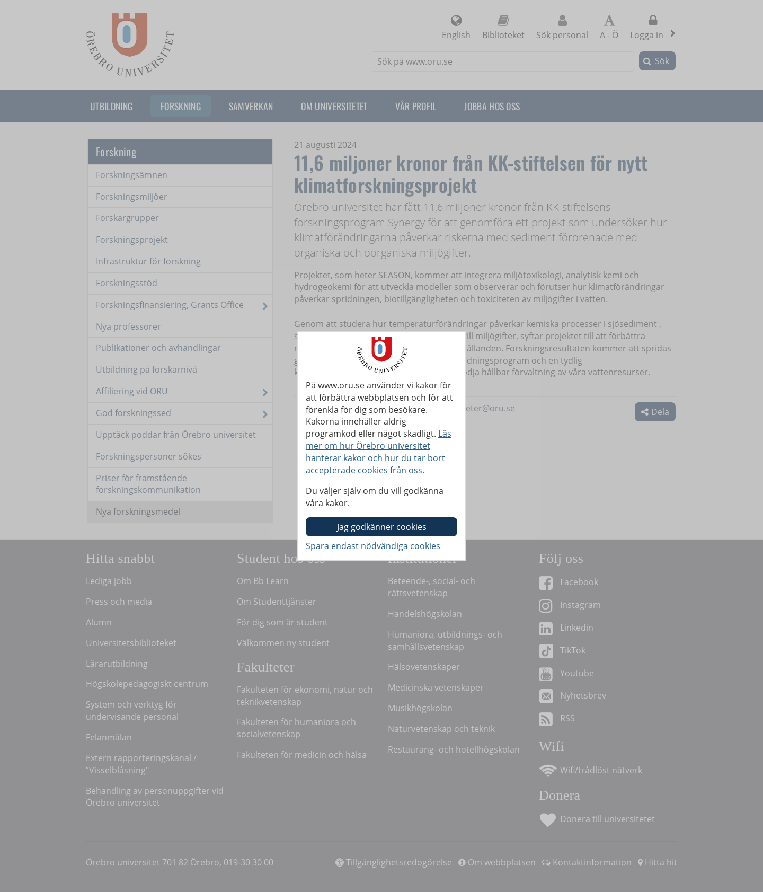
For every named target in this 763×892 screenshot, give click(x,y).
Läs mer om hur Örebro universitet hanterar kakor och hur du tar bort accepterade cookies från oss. (378, 452)
